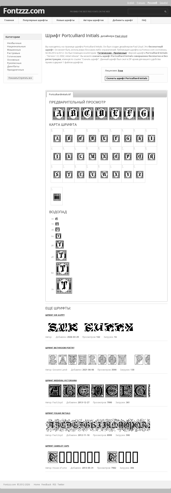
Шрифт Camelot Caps (57, 446)
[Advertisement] (22, 106)
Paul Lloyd (121, 36)
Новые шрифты (66, 20)
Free (120, 70)
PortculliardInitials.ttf (60, 94)
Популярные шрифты (35, 20)
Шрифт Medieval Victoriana (61, 380)
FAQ (144, 20)
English (130, 2)
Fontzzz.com (24, 10)
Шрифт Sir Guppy (55, 315)
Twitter (61, 484)
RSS (54, 484)
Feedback (46, 484)
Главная (9, 20)
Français (141, 2)
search (165, 12)
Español (164, 2)
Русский (152, 2)
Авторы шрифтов (93, 20)
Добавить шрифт (123, 20)
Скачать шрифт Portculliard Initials (126, 78)
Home (37, 484)
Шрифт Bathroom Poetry (59, 347)
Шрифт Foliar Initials (57, 413)
